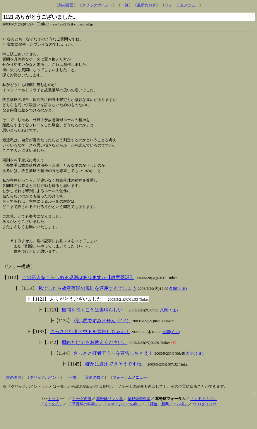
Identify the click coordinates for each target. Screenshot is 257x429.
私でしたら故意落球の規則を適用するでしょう (87, 306)
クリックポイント (97, 5)
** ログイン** (204, 422)
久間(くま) (178, 307)
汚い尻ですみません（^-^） (102, 339)
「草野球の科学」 (83, 422)
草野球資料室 (139, 417)
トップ (53, 417)
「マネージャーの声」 (122, 422)
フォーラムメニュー (182, 5)
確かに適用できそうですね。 (115, 382)
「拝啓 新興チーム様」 (167, 422)
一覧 (124, 5)
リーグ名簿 (81, 417)
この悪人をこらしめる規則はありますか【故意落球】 (78, 295)
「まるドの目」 (203, 417)
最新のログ (146, 5)
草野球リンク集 (109, 417)
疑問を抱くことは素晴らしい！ (94, 328)
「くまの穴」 (51, 422)
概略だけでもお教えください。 (94, 360)
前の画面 (65, 5)
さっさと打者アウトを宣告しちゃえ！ (90, 349)
